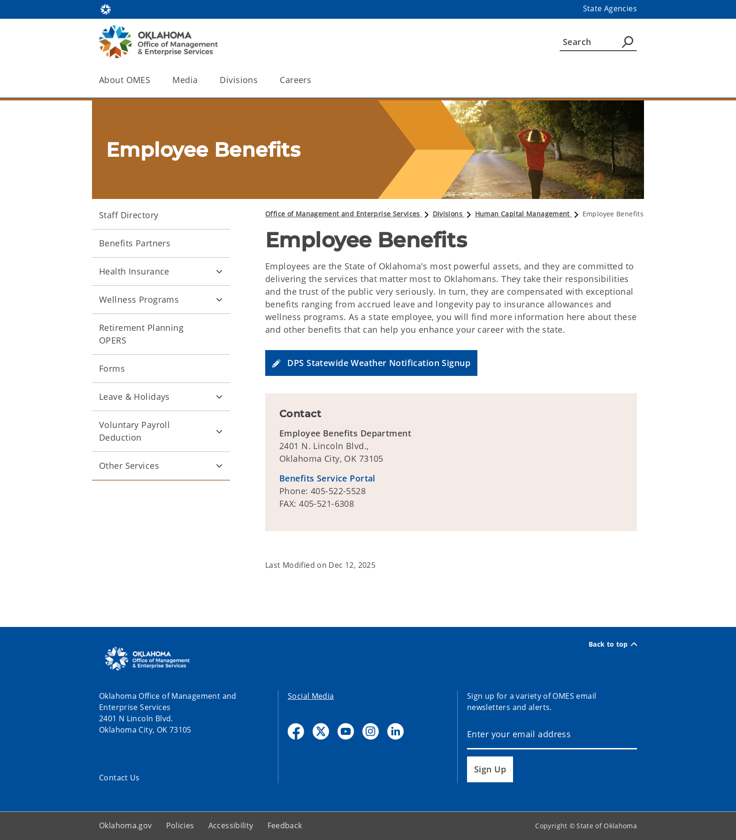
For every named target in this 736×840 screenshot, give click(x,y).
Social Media (311, 696)
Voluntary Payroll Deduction (134, 431)
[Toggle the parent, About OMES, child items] (153, 80)
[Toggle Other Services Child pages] (219, 466)
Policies (180, 825)
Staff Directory (128, 215)
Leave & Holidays (134, 396)
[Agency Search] (627, 41)
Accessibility (230, 825)
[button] (371, 363)
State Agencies (610, 8)
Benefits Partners (134, 243)
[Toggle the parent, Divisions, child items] (261, 80)
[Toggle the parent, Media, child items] (201, 80)
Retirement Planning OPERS (141, 334)
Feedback (285, 825)
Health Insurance (134, 271)
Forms (112, 368)
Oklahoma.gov (125, 825)
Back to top (613, 644)
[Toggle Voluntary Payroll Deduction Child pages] (219, 431)
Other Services (129, 465)
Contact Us (119, 777)
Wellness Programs (139, 299)
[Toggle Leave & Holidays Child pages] (219, 397)
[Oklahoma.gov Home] (105, 8)
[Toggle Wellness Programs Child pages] (219, 299)
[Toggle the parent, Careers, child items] (314, 80)
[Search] (598, 41)
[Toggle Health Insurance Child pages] (219, 271)
